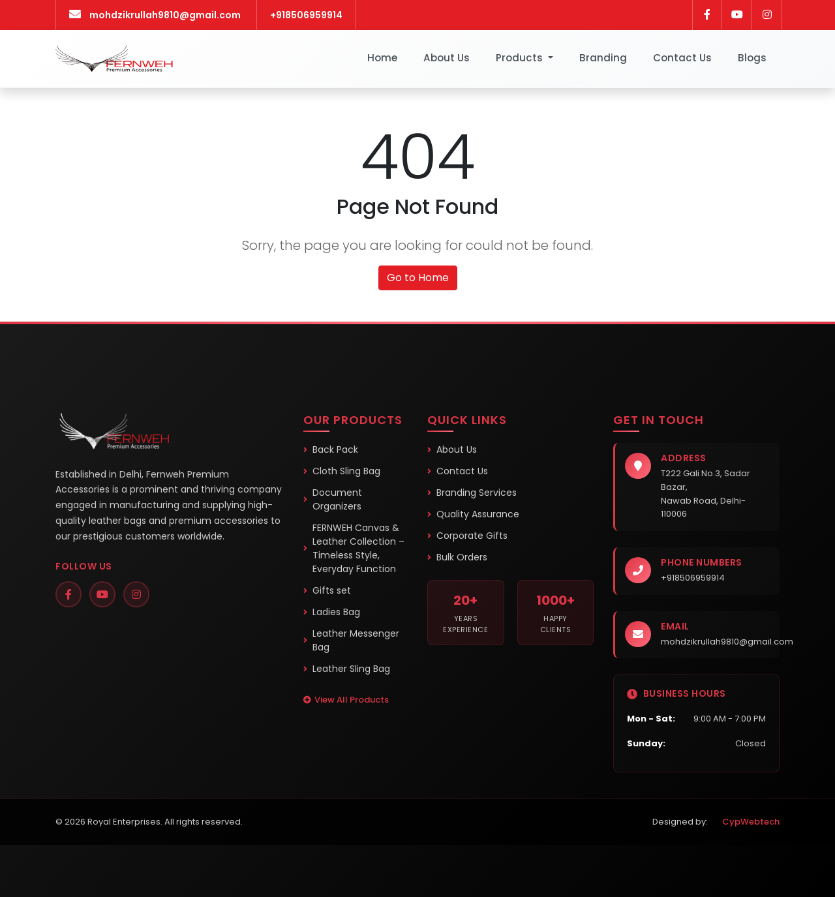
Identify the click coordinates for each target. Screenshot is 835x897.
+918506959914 (306, 15)
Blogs (752, 58)
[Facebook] (68, 594)
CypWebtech (746, 821)
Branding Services (472, 492)
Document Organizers (332, 499)
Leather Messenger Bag (351, 640)
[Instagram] (136, 594)
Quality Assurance (473, 514)
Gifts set (327, 590)
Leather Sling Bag (346, 668)
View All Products (346, 699)
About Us (446, 58)
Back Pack (330, 449)
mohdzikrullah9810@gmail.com (727, 641)
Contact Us (682, 58)
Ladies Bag (331, 611)
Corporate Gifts (467, 535)
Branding (603, 58)
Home (382, 58)
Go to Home (418, 277)
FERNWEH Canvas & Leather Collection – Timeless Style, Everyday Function (353, 548)
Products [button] (520, 58)
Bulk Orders (457, 557)
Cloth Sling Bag (341, 471)
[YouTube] (102, 594)
